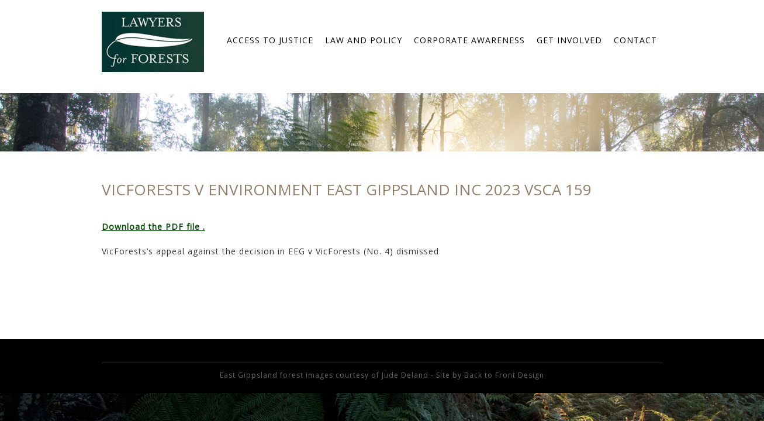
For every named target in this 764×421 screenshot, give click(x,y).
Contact (635, 40)
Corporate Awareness (469, 40)
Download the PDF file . (153, 226)
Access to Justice (270, 40)
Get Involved (569, 40)
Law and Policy (363, 40)
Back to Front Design (504, 375)
